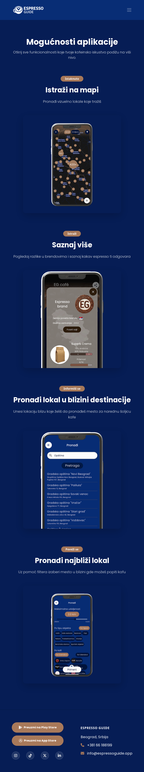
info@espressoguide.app (106, 753)
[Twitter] (45, 756)
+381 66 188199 (96, 745)
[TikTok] (30, 756)
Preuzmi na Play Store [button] (38, 727)
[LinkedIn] (59, 756)
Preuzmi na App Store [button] (37, 741)
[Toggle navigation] (129, 10)
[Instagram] (16, 756)
